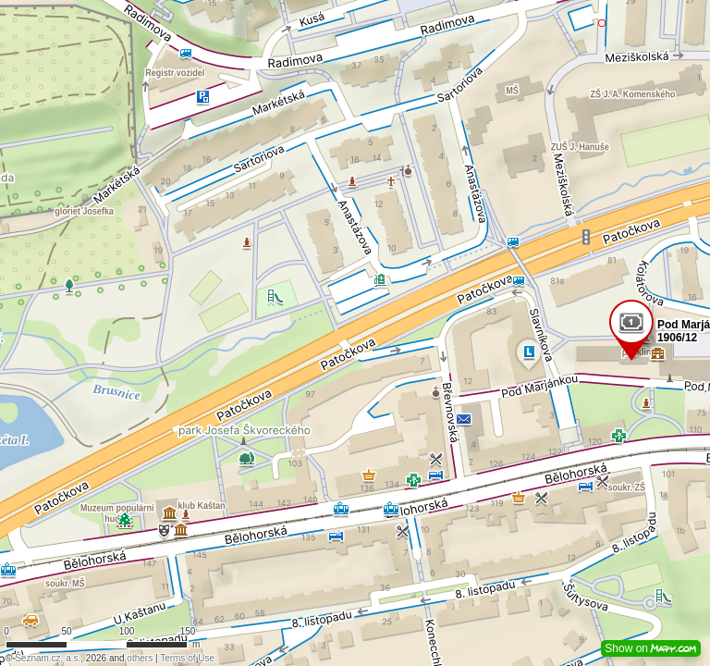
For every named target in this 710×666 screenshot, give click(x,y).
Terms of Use (187, 658)
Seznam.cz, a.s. (47, 658)
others (140, 658)
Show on (651, 648)
